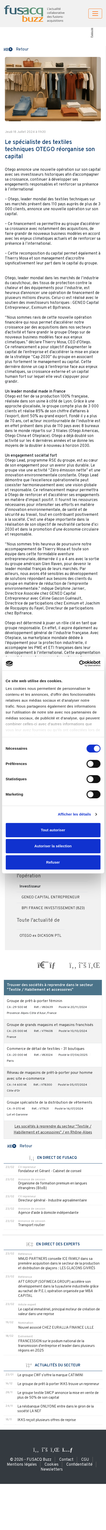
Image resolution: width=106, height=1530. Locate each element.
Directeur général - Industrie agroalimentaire (52, 1200)
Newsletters (52, 1469)
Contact (66, 1459)
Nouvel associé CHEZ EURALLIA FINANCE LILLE (56, 1327)
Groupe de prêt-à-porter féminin (34, 1001)
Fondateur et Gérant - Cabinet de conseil (49, 1171)
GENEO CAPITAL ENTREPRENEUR (51, 897)
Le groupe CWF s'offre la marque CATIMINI (50, 1375)
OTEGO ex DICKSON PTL (40, 936)
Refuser (53, 862)
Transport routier (31, 1225)
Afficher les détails (74, 814)
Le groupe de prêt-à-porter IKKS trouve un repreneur (58, 1384)
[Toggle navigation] (95, 13)
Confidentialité (79, 1464)
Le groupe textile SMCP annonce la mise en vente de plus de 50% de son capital (58, 1395)
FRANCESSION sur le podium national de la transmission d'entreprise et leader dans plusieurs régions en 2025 (56, 1346)
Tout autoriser (53, 830)
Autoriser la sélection (53, 846)
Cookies (52, 1464)
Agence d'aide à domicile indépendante (48, 1213)
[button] (16, 49)
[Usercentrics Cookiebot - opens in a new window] (79, 663)
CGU (85, 1459)
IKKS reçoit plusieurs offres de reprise (46, 1420)
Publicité (91, 33)
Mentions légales (22, 1464)
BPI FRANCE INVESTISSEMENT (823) (53, 908)
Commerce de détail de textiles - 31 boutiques (45, 1049)
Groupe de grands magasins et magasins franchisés (50, 1025)
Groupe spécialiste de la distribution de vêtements (49, 1102)
